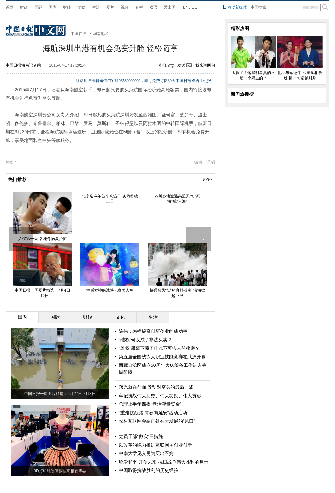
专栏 (139, 7)
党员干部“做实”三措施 (141, 436)
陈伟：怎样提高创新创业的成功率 (153, 331)
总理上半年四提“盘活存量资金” (150, 404)
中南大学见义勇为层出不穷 (146, 453)
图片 (110, 7)
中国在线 (78, 33)
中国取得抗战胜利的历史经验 (148, 470)
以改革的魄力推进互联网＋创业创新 (155, 445)
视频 (125, 7)
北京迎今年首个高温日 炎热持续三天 (110, 199)
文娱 (81, 7)
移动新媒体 (237, 7)
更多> (207, 179)
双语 (153, 7)
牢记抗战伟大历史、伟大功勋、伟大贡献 (160, 395)
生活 (96, 7)
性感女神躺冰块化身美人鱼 (109, 290)
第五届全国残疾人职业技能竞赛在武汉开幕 (162, 356)
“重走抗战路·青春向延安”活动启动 (153, 412)
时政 (24, 7)
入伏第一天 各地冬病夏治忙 (42, 238)
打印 (163, 65)
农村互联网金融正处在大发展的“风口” (157, 421)
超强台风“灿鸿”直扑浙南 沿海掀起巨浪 (177, 293)
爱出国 (170, 7)
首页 (9, 7)
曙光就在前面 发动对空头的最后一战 (156, 387)
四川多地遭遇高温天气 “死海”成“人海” (177, 199)
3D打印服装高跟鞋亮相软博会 (60, 471)
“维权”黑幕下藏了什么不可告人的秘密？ (159, 348)
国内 (53, 7)
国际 (38, 7)
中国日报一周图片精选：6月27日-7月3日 (59, 393)
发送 (181, 65)
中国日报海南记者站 (23, 65)
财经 (67, 7)
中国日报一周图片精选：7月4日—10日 (42, 293)
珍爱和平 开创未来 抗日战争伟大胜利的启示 (163, 462)
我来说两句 (205, 65)
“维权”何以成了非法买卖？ (145, 339)
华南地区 (101, 33)
